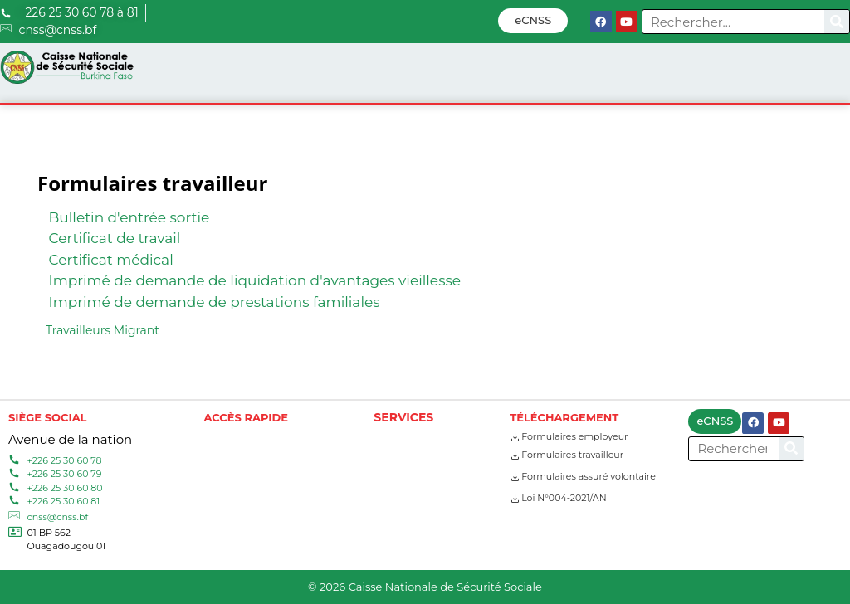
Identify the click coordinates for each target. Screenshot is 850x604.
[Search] (836, 21)
